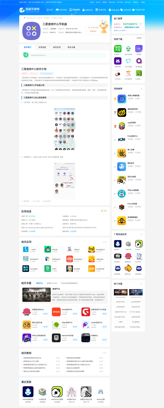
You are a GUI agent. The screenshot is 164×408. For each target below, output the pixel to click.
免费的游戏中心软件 (131, 27)
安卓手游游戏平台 (130, 24)
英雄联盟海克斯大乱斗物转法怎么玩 (78, 364)
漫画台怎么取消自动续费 (31, 371)
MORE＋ (105, 242)
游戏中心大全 (34, 73)
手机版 (142, 2)
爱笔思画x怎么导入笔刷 (31, 361)
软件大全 (128, 2)
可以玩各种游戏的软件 (46, 73)
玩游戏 (92, 2)
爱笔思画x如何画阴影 (74, 358)
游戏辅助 (46, 18)
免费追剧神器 (135, 317)
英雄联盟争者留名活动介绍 (32, 358)
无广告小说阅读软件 (136, 312)
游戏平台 (24, 73)
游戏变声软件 (135, 307)
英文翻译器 (136, 322)
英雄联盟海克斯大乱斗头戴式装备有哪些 (80, 361)
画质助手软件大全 (121, 312)
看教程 (104, 2)
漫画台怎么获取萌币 (73, 368)
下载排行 (135, 2)
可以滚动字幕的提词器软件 (136, 327)
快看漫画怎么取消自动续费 (75, 371)
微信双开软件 (120, 302)
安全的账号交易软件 (121, 317)
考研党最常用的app (121, 327)
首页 (34, 18)
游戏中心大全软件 (120, 30)
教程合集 (112, 2)
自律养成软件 (120, 307)
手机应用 (39, 18)
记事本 (121, 322)
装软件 (98, 2)
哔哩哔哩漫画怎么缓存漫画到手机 (34, 368)
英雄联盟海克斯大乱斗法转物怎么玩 (35, 364)
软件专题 (120, 2)
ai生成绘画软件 (136, 302)
